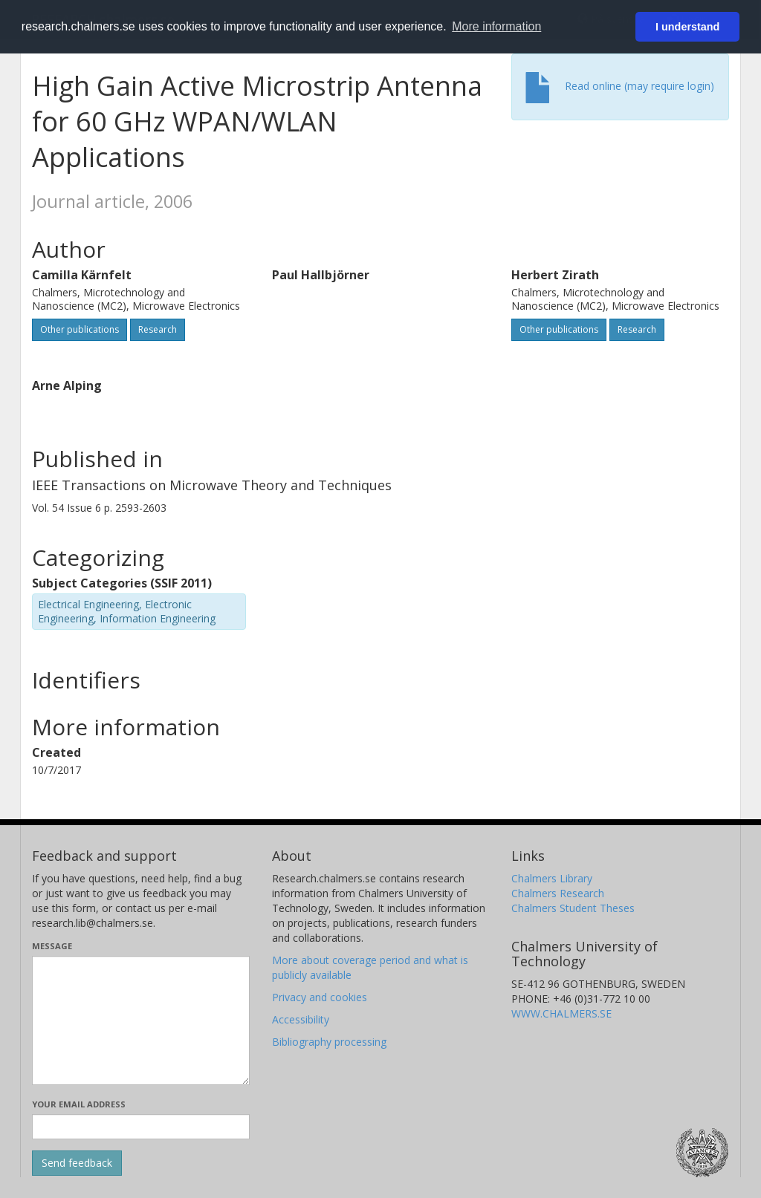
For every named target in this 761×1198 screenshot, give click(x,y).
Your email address (79, 1104)
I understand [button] (687, 27)
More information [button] (496, 26)
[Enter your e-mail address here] (141, 1126)
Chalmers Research (557, 893)
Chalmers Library (551, 878)
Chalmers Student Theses (573, 908)
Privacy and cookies (319, 997)
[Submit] (77, 1163)
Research (157, 329)
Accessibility (300, 1019)
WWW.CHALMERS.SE (561, 1013)
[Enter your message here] (141, 1020)
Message (52, 945)
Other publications (79, 329)
